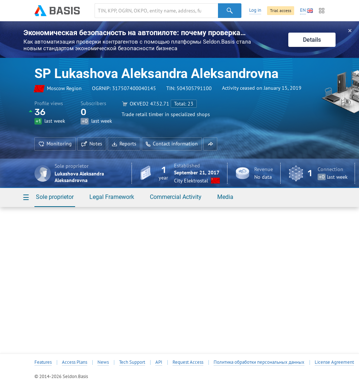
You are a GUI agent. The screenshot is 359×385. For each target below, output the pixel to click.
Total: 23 (183, 103)
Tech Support (132, 362)
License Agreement (334, 362)
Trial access (280, 10)
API (158, 362)
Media (225, 196)
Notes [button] (91, 143)
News (103, 362)
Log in (255, 10)
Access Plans (74, 362)
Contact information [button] (172, 143)
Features (43, 362)
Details (312, 39)
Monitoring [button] (55, 143)
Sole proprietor (55, 196)
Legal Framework (111, 196)
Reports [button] (124, 143)
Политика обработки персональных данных (259, 362)
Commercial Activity (175, 196)
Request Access (188, 362)
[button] (210, 144)
